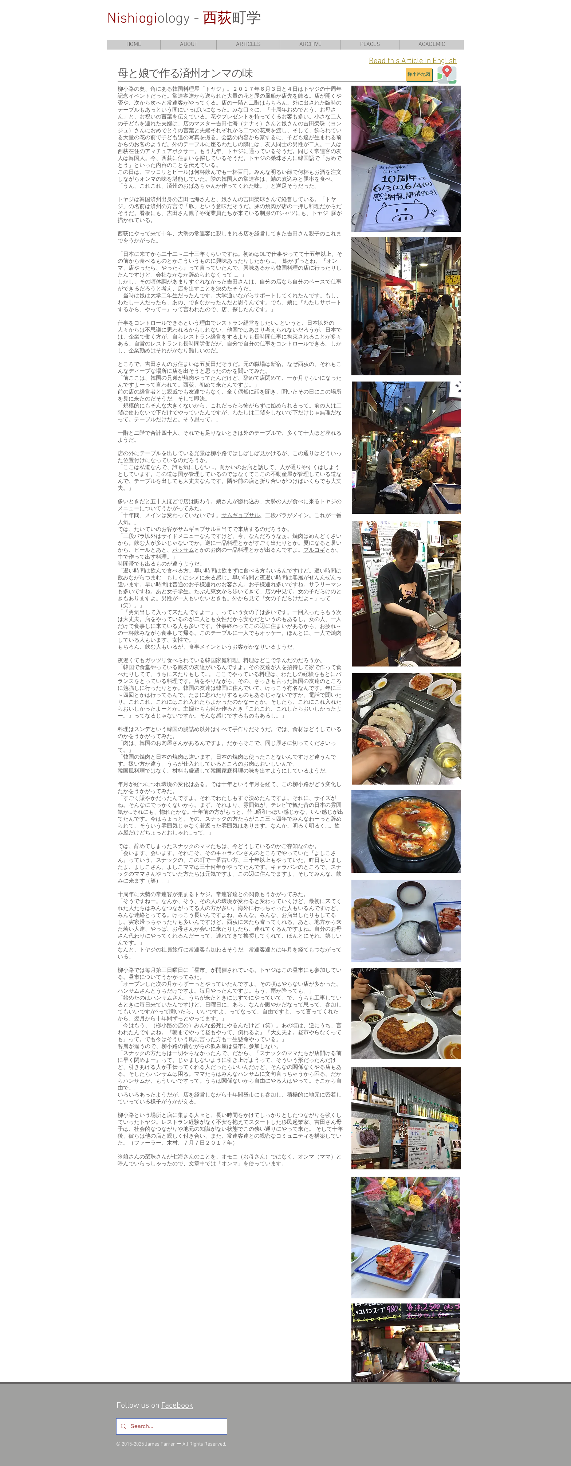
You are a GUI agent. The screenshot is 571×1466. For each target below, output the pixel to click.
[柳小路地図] (419, 74)
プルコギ (314, 550)
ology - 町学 (184, 19)
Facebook (177, 1406)
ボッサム (183, 550)
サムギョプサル (240, 515)
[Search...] (171, 1426)
